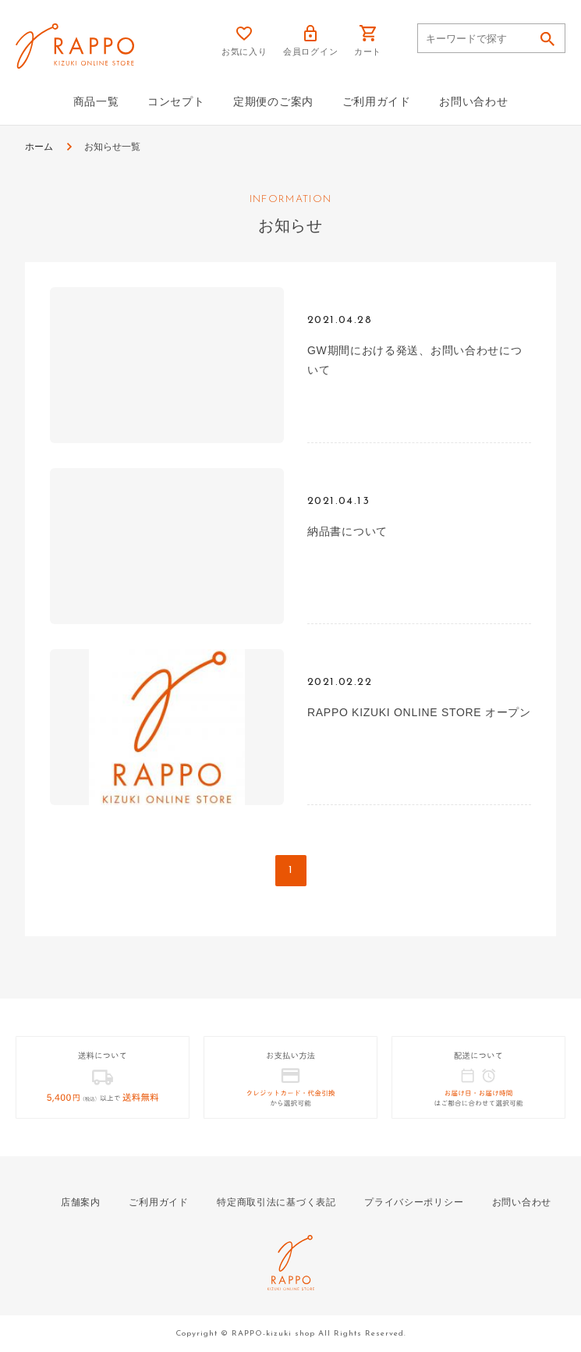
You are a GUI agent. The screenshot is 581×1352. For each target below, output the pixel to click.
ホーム (39, 146)
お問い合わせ (473, 101)
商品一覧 (96, 101)
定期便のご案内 (273, 101)
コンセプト (176, 101)
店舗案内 (81, 1202)
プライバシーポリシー (413, 1202)
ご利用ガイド (376, 101)
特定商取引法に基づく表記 (276, 1202)
